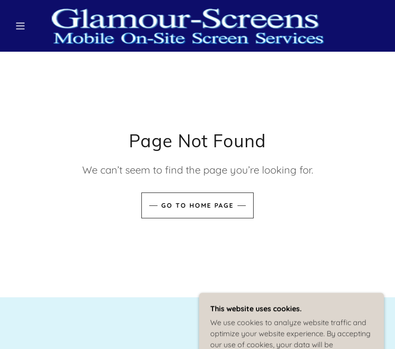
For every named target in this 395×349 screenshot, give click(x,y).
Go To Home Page (197, 205)
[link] (188, 25)
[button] (20, 26)
